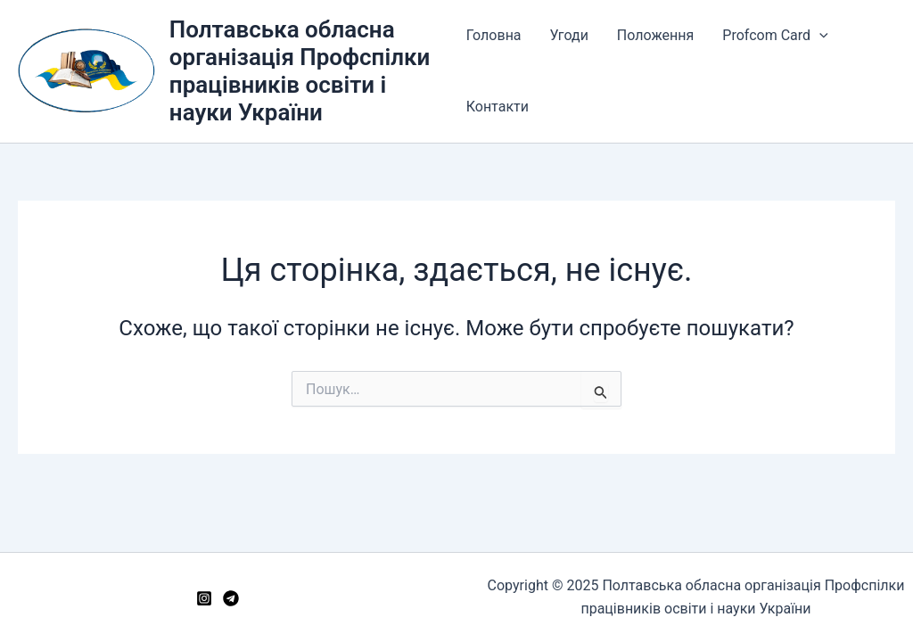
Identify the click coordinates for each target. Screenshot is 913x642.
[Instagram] (204, 598)
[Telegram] (231, 598)
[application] (819, 35)
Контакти (497, 106)
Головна (494, 35)
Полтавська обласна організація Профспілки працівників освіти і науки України (299, 71)
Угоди (569, 35)
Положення (655, 35)
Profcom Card (774, 35)
